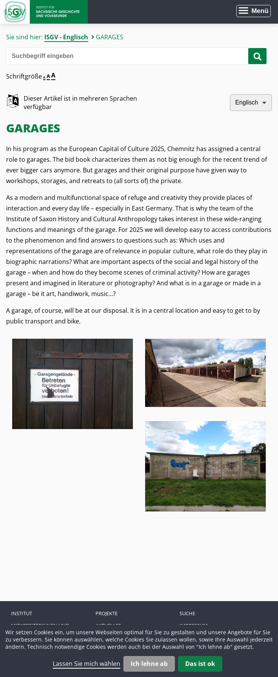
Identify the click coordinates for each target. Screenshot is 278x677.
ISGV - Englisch (66, 37)
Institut (21, 613)
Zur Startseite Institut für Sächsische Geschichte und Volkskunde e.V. (44, 12)
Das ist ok (200, 663)
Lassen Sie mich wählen (86, 663)
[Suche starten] (257, 56)
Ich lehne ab (149, 663)
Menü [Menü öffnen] (259, 10)
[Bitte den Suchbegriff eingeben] (134, 56)
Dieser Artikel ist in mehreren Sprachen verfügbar (80, 102)
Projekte (106, 613)
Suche (187, 613)
